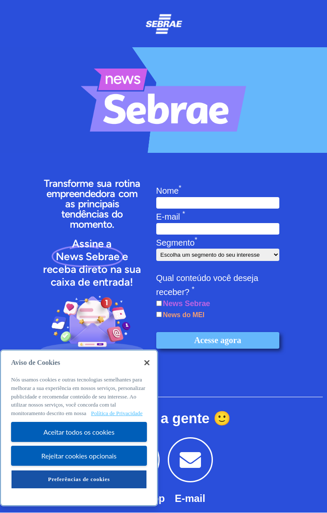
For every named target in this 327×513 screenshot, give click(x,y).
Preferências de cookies (79, 479)
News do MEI (184, 314)
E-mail (170, 216)
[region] (79, 428)
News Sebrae (186, 303)
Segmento (177, 242)
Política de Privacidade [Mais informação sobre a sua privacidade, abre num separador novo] (117, 413)
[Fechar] (147, 362)
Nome (168, 190)
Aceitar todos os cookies (79, 432)
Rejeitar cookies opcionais (79, 456)
